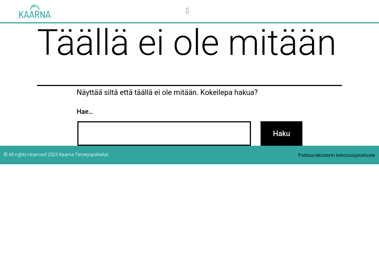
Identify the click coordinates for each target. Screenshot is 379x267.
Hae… (85, 111)
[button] (187, 10)
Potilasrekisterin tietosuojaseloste (336, 155)
